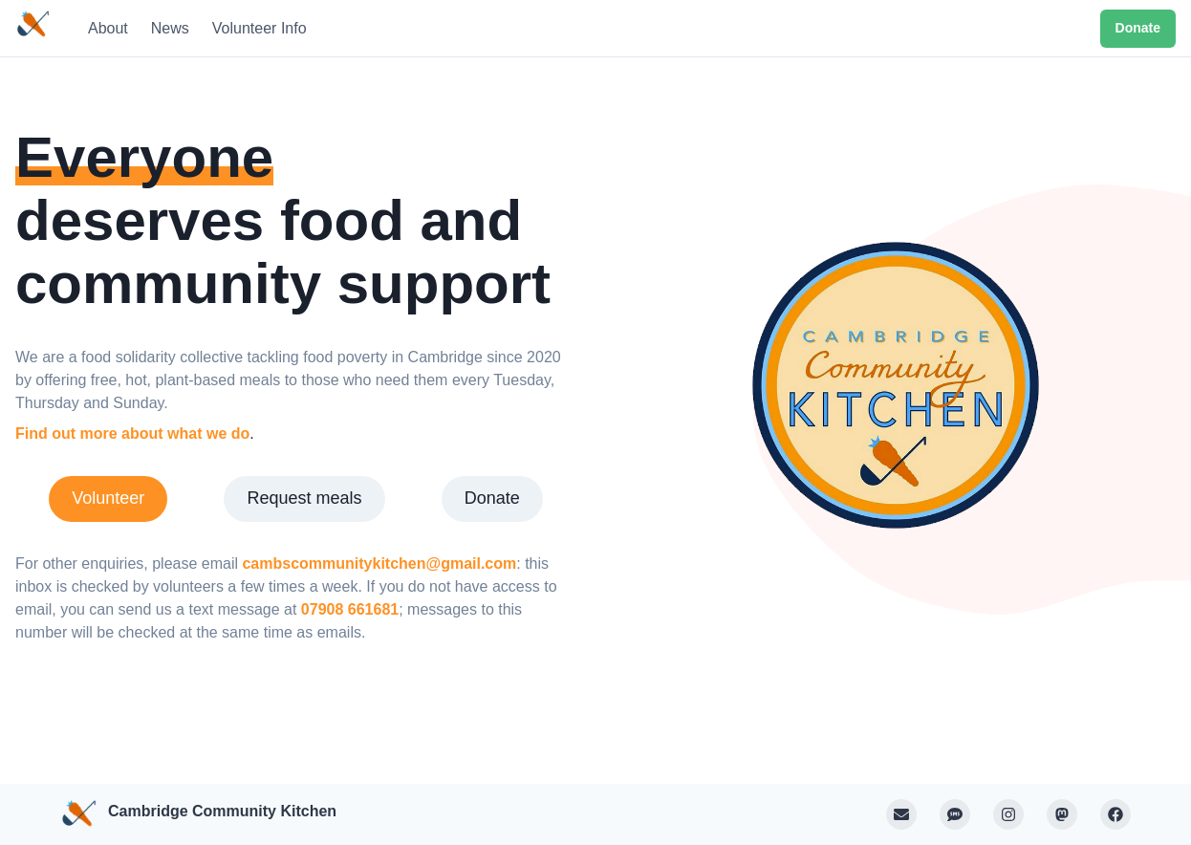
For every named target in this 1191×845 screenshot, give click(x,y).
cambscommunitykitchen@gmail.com (379, 563)
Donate (1137, 27)
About (108, 28)
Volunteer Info (259, 28)
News (170, 28)
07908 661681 (350, 609)
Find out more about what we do (132, 433)
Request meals (304, 498)
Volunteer (108, 498)
